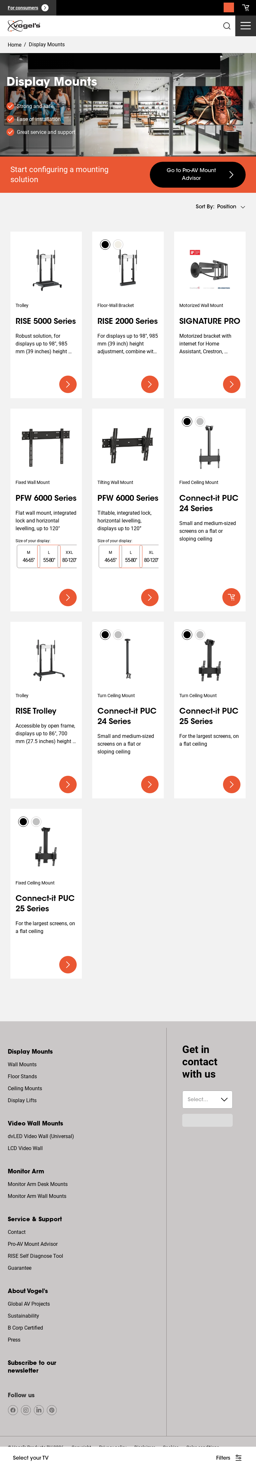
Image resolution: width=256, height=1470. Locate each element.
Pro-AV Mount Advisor (33, 1244)
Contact (17, 1232)
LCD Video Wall (25, 1148)
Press (14, 1340)
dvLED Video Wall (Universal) (41, 1136)
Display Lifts (22, 1100)
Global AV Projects (29, 1304)
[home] (24, 26)
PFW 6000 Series (46, 499)
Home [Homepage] (14, 45)
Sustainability (23, 1316)
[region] (46, 556)
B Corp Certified (25, 1328)
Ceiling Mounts (25, 1088)
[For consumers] (28, 8)
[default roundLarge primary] (231, 597)
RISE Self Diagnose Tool (35, 1256)
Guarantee (19, 1268)
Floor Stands (22, 1076)
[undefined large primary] (68, 384)
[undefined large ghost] (31, 1458)
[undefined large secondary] (198, 175)
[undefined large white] (229, 1458)
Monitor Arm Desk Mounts (38, 1184)
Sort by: (205, 207)
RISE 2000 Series (127, 322)
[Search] (229, 9)
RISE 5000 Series (46, 322)
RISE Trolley (36, 712)
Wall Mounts (22, 1064)
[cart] (246, 8)
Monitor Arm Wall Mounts (37, 1196)
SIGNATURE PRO (209, 322)
